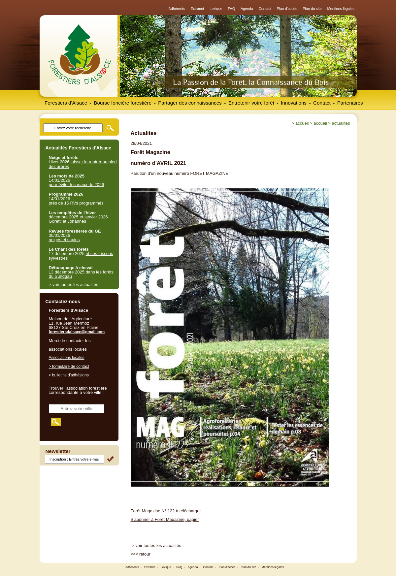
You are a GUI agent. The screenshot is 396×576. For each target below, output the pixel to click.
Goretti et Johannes (67, 221)
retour (144, 554)
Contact (265, 9)
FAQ (231, 9)
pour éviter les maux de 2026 (76, 184)
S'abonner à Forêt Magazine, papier (165, 519)
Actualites (341, 123)
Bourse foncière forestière (122, 103)
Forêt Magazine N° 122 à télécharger (166, 510)
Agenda (247, 9)
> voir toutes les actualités (156, 545)
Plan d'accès (287, 9)
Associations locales (66, 357)
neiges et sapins (64, 239)
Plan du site (312, 9)
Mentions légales (340, 9)
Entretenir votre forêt (251, 103)
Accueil (302, 123)
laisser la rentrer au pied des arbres (83, 164)
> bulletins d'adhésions (69, 375)
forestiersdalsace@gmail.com (77, 332)
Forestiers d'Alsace (66, 103)
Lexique (216, 9)
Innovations (294, 103)
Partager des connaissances (190, 103)
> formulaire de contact (69, 366)
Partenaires (350, 103)
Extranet (197, 9)
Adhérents (177, 9)
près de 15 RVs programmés (76, 203)
